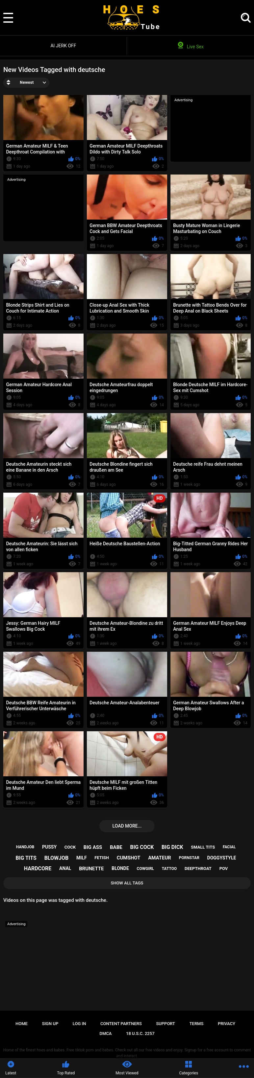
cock (70, 847)
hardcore (38, 868)
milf (81, 857)
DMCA (105, 1033)
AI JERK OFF (63, 45)
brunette (91, 869)
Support (165, 1023)
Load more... (127, 826)
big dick (172, 847)
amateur (159, 858)
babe (116, 847)
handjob (25, 847)
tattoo (169, 868)
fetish (101, 857)
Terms (197, 1023)
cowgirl (145, 868)
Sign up (50, 1023)
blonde (120, 868)
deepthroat (198, 868)
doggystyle (221, 857)
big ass (93, 847)
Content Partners (121, 1023)
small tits (203, 847)
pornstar (189, 857)
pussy (49, 847)
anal (65, 868)
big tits (26, 858)
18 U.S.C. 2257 (140, 1033)
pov (223, 868)
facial (229, 847)
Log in (79, 1023)
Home (21, 1023)
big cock (142, 847)
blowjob (56, 858)
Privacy (226, 1023)
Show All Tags (127, 882)
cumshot (128, 858)
